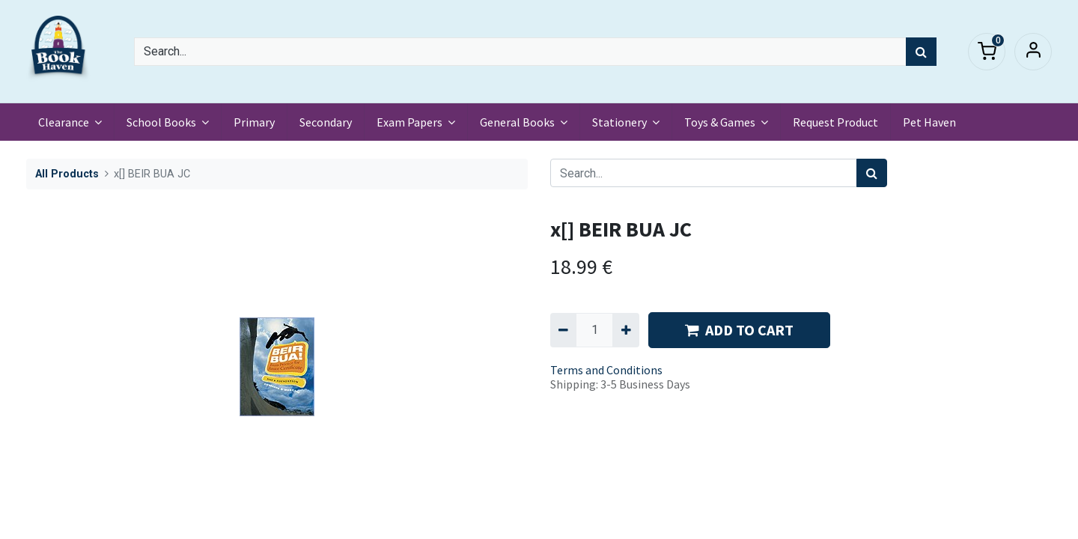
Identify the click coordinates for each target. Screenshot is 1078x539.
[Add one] (625, 330)
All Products (67, 174)
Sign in (1033, 51)
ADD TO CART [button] (739, 329)
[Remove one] (563, 330)
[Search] (921, 51)
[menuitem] (254, 122)
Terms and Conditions (606, 369)
